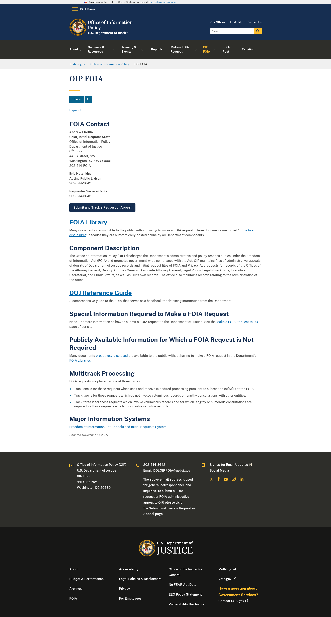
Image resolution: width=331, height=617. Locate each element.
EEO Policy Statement (185, 594)
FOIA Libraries (80, 360)
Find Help (236, 22)
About (74, 569)
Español (75, 110)
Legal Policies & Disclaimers (140, 579)
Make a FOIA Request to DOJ (237, 322)
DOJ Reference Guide (100, 292)
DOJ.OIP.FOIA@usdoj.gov (171, 470)
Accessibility (128, 569)
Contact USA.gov (233, 601)
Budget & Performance (86, 579)
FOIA (73, 598)
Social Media (219, 470)
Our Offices (217, 22)
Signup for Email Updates (231, 465)
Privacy (124, 589)
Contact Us (255, 22)
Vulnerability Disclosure (186, 604)
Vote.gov (227, 579)
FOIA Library (88, 222)
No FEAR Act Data (182, 585)
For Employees (130, 598)
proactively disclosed (112, 356)
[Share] (80, 99)
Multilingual (227, 569)
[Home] (101, 35)
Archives (75, 589)
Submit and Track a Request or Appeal (102, 207)
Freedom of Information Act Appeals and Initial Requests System (118, 427)
